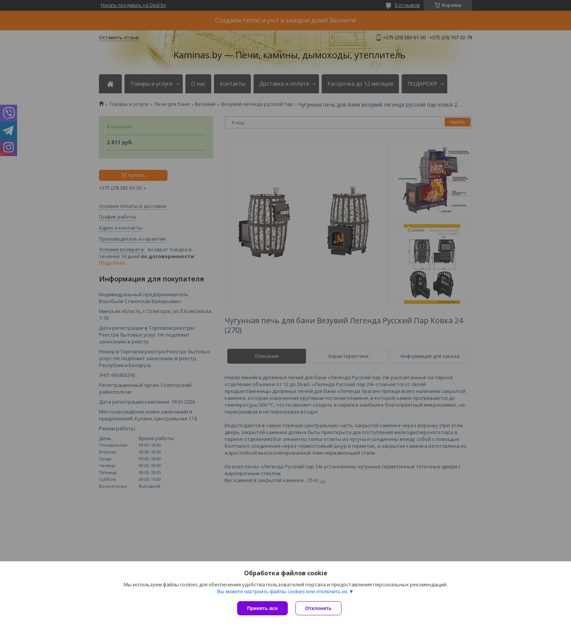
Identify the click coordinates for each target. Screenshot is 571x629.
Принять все (262, 608)
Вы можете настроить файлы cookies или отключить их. (283, 591)
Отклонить (318, 608)
